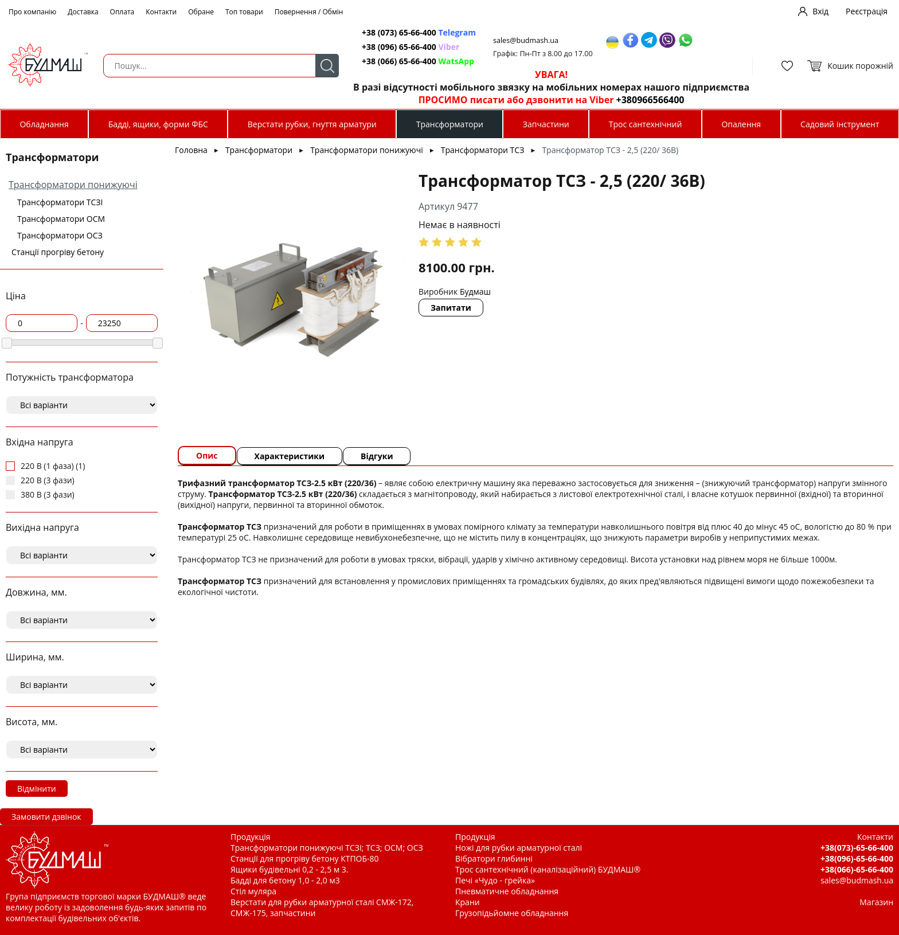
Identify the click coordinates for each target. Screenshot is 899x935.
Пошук (327, 65)
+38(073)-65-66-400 (856, 847)
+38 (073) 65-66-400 (419, 32)
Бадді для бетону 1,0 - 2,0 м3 (285, 880)
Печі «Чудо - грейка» (495, 880)
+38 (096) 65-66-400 (410, 46)
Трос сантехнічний (645, 124)
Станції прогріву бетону (57, 252)
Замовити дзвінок (46, 816)
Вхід (820, 11)
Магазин (876, 902)
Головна (191, 149)
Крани (467, 902)
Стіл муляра (253, 891)
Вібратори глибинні (494, 858)
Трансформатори (449, 124)
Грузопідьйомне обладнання (511, 912)
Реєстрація (867, 11)
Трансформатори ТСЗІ (60, 202)
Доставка (83, 12)
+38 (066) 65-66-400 (418, 61)
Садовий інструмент (839, 124)
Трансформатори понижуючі (73, 184)
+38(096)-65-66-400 (856, 858)
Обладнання (43, 124)
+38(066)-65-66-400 (856, 869)
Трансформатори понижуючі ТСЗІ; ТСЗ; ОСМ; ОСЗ (326, 847)
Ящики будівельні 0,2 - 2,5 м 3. (289, 869)
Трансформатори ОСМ (61, 218)
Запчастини (546, 124)
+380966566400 (650, 99)
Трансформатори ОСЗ (60, 235)
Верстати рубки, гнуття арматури (312, 124)
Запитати (451, 307)
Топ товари (244, 12)
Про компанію (32, 12)
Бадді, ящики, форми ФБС (158, 124)
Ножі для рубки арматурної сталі (518, 847)
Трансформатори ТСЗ (482, 149)
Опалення (741, 124)
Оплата (122, 12)
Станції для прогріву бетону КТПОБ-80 (304, 858)
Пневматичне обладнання (506, 891)
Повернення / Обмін (309, 12)
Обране (201, 12)
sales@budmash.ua (525, 40)
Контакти (161, 12)
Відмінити (36, 788)
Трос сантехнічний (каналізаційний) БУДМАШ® (547, 869)
